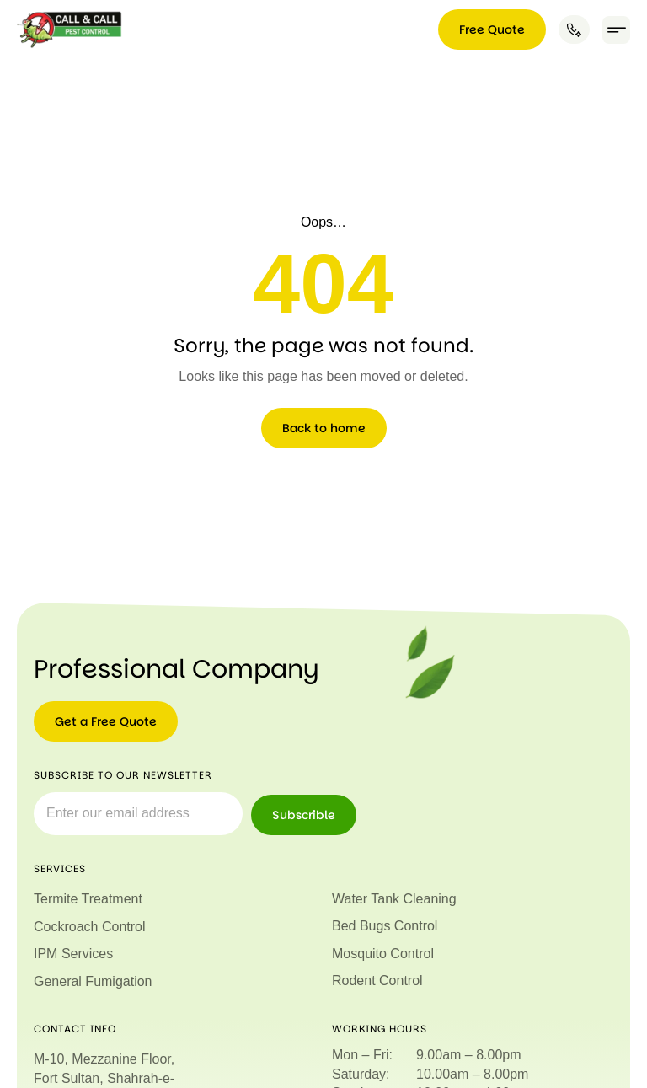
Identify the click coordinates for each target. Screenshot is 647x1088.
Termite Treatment (88, 899)
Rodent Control (377, 980)
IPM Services (73, 953)
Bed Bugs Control (384, 926)
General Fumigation (93, 980)
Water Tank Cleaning (394, 899)
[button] (616, 30)
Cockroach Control (90, 926)
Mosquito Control (383, 953)
